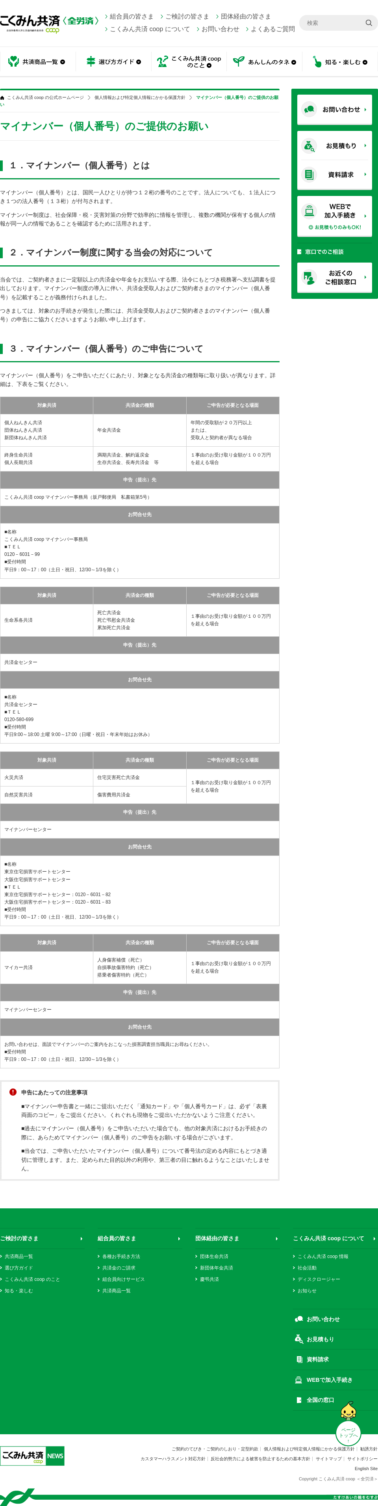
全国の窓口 (320, 1400)
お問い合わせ (220, 29)
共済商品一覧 (38, 62)
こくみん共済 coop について (150, 29)
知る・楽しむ (340, 62)
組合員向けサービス (123, 1279)
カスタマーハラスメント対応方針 (173, 1458)
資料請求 (318, 1359)
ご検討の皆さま (187, 16)
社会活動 (307, 1268)
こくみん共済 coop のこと (189, 62)
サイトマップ (329, 1458)
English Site (366, 1468)
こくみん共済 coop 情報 (323, 1256)
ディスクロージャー (319, 1279)
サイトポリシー (362, 1458)
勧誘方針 (369, 1448)
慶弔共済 (209, 1279)
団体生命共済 (214, 1256)
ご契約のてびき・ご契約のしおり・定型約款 (215, 1448)
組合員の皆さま (132, 16)
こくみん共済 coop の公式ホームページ (45, 97)
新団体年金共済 (216, 1268)
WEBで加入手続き (330, 1380)
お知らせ (307, 1291)
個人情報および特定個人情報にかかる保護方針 (139, 97)
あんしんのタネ (264, 62)
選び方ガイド (113, 62)
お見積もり (320, 1339)
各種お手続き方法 (121, 1256)
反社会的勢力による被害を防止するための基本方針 (260, 1458)
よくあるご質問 (273, 29)
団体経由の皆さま (246, 16)
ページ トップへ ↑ (348, 1435)
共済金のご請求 (118, 1268)
